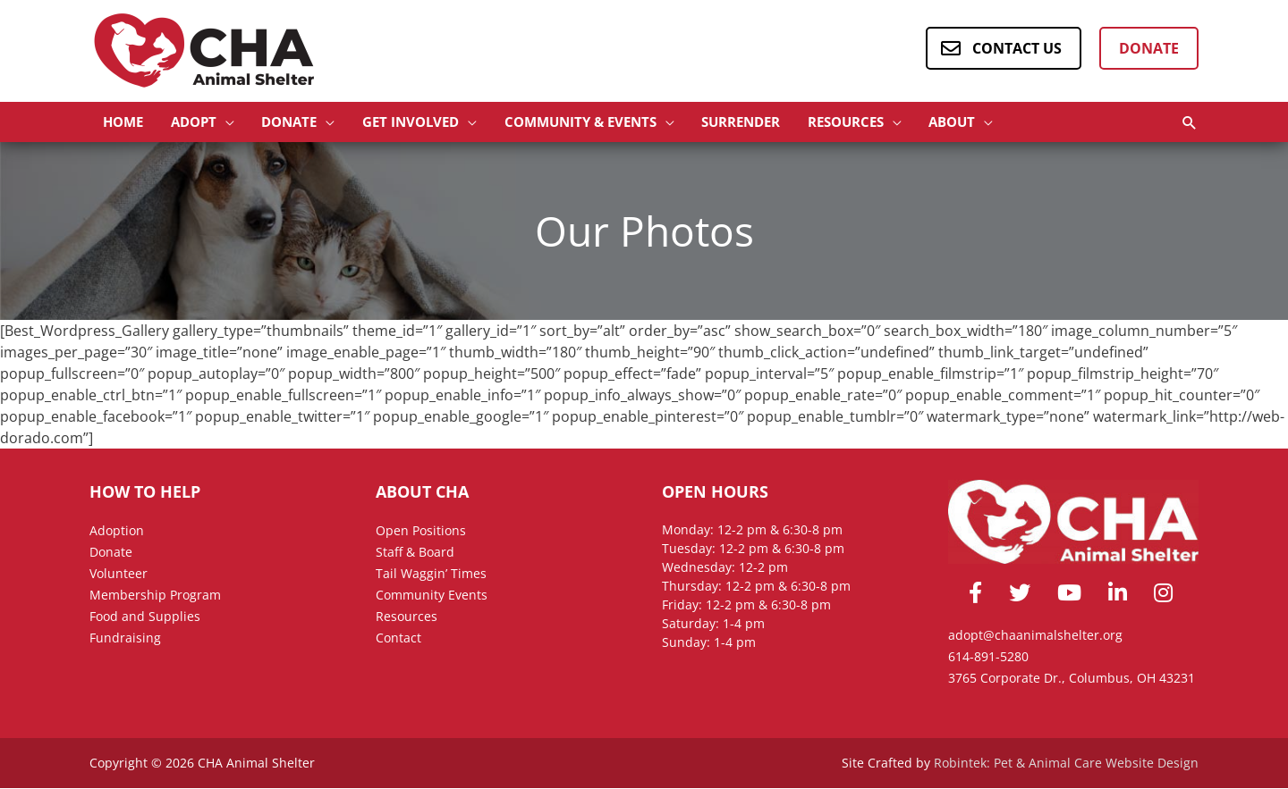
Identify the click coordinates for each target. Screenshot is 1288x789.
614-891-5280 (988, 657)
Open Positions (421, 531)
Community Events (431, 595)
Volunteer (118, 574)
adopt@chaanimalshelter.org (1035, 635)
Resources (406, 617)
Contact (398, 638)
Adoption (116, 531)
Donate (1149, 48)
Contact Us (1017, 48)
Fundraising (125, 638)
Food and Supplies (144, 617)
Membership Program (155, 595)
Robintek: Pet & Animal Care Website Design (1066, 763)
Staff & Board (415, 552)
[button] (210, 123)
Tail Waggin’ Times (431, 574)
